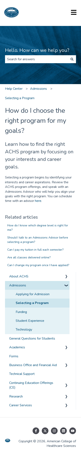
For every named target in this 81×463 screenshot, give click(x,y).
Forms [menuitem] (13, 356)
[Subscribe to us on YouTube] (72, 430)
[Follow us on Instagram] (54, 430)
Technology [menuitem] (24, 329)
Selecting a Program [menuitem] (32, 303)
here (38, 201)
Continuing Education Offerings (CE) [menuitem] (31, 385)
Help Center (14, 88)
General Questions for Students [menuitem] (32, 338)
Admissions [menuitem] (17, 285)
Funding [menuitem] (21, 312)
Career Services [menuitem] (20, 405)
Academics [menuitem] (17, 347)
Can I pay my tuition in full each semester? (35, 250)
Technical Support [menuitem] (22, 374)
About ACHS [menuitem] (18, 276)
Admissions (38, 88)
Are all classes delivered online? (29, 257)
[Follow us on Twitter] (45, 430)
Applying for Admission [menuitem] (32, 294)
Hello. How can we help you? (37, 50)
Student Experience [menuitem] (30, 320)
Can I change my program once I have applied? (38, 265)
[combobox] (36, 59)
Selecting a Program (19, 98)
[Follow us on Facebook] (36, 430)
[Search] (72, 59)
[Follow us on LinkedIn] (63, 430)
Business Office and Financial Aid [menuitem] (33, 365)
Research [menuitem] (16, 396)
